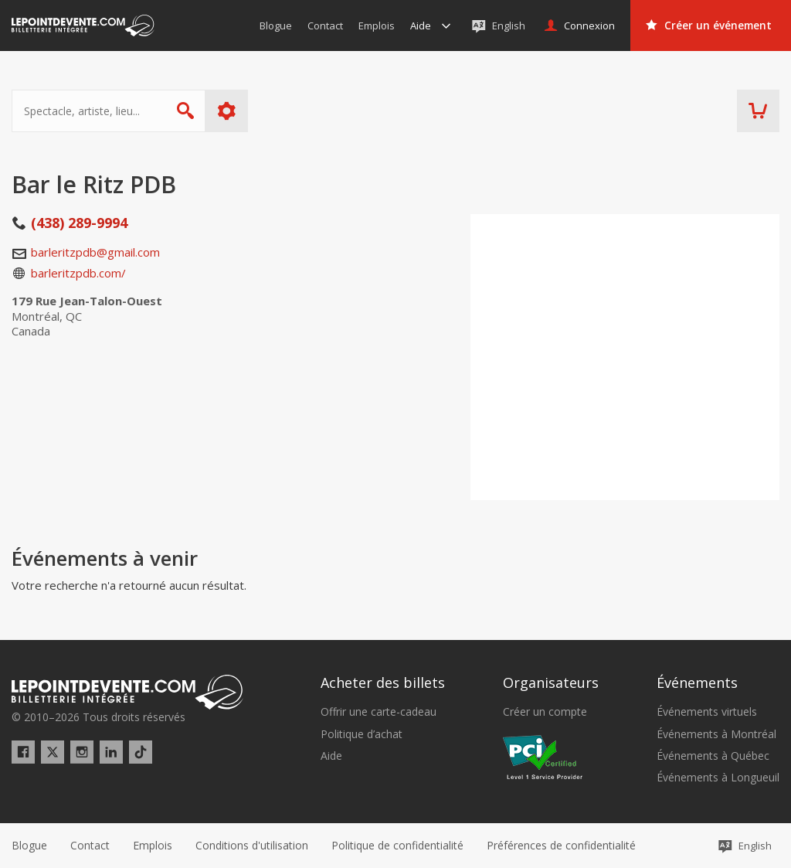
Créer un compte (545, 712)
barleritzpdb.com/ (78, 273)
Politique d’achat (361, 734)
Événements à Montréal (716, 734)
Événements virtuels (707, 712)
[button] (561, 846)
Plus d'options (226, 111)
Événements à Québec (713, 756)
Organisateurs (551, 682)
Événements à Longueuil (718, 778)
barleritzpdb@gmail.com (95, 252)
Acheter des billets (383, 682)
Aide (331, 756)
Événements (697, 682)
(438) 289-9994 (79, 222)
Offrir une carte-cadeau (378, 712)
